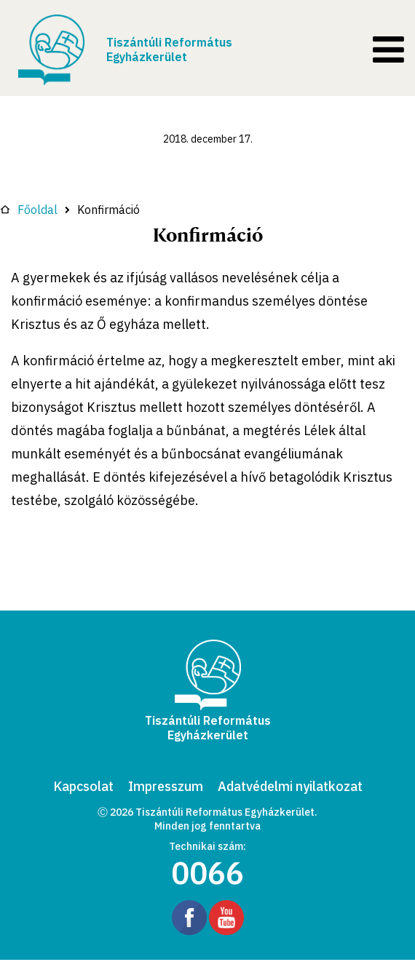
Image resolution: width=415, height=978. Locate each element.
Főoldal (29, 209)
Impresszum (165, 786)
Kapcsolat (83, 786)
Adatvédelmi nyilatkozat (290, 786)
